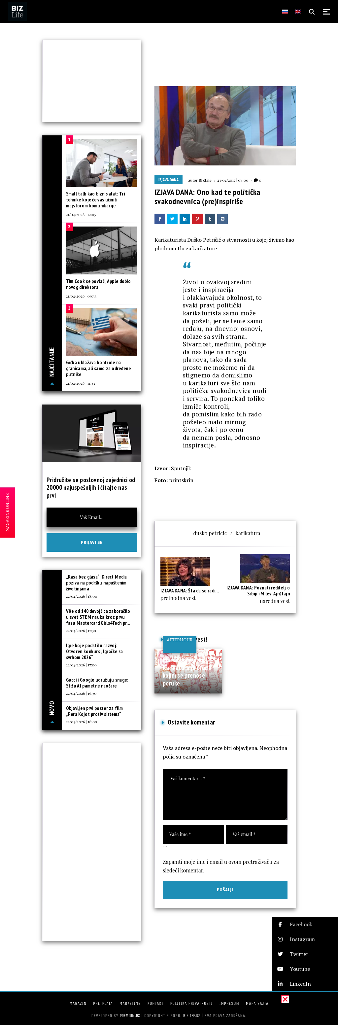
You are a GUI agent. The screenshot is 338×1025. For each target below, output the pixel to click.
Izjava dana (168, 180)
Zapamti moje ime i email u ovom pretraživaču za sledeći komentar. (221, 866)
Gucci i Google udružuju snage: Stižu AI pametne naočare (97, 683)
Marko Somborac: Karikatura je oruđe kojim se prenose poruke (187, 671)
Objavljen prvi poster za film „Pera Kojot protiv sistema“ (94, 711)
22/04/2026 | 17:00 (81, 664)
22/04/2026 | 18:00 (81, 596)
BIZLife (205, 180)
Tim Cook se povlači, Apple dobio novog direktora (98, 284)
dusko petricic (210, 533)
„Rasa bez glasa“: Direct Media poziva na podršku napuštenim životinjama (96, 583)
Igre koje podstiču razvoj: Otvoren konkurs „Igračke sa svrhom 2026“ (94, 651)
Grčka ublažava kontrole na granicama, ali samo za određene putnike (98, 368)
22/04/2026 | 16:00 (81, 721)
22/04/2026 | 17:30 (81, 630)
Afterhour (179, 639)
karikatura (247, 533)
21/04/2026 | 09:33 (81, 296)
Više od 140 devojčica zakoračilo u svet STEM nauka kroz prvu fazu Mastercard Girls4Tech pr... (98, 617)
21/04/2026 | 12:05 (81, 214)
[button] (305, 924)
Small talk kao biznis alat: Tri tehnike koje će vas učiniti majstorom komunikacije (95, 200)
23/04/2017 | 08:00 (232, 180)
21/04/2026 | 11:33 (80, 383)
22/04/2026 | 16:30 (81, 693)
